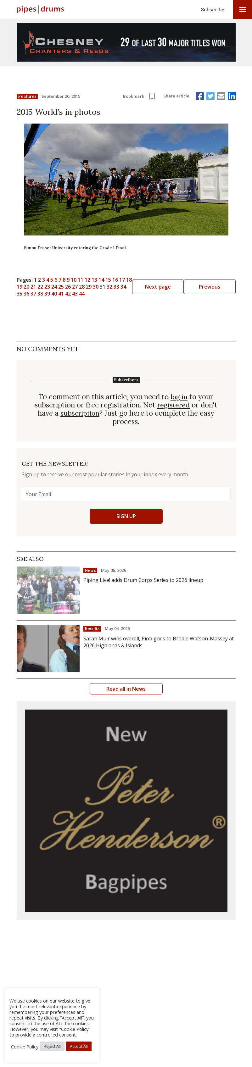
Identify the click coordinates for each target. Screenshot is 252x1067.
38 (65, 293)
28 (120, 286)
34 (162, 286)
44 (106, 293)
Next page (213, 286)
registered (174, 405)
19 (181, 279)
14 (147, 279)
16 (161, 279)
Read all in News (126, 688)
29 (127, 286)
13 (140, 279)
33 (155, 286)
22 (79, 286)
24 (93, 286)
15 (154, 279)
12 (133, 279)
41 (86, 293)
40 (79, 293)
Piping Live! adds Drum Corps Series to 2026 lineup (143, 579)
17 (168, 279)
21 (72, 286)
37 (183, 286)
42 (93, 293)
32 (148, 286)
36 (176, 286)
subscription (80, 413)
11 (126, 279)
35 (169, 286)
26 (106, 286)
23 (86, 286)
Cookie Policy (24, 1046)
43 (100, 293)
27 (113, 286)
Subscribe (212, 9)
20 (65, 286)
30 (134, 286)
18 (174, 279)
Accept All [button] (79, 1046)
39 (72, 293)
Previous (39, 286)
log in (179, 397)
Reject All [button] (52, 1046)
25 (100, 286)
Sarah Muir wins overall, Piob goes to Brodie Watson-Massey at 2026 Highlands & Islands (158, 642)
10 (119, 279)
